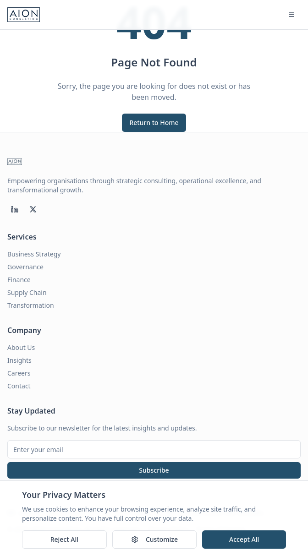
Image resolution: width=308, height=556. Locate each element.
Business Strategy (33, 254)
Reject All (64, 539)
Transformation (30, 305)
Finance (19, 279)
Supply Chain (27, 292)
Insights (19, 360)
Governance (25, 266)
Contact (19, 386)
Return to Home (153, 122)
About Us (21, 347)
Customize (154, 539)
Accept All (244, 539)
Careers (18, 373)
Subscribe (154, 470)
